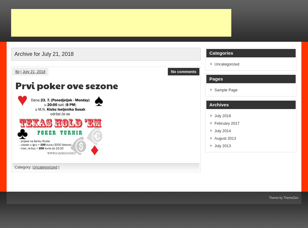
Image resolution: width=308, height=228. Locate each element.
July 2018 (222, 116)
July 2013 (222, 146)
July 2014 (222, 131)
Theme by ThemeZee (283, 197)
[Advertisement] (121, 22)
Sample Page (226, 90)
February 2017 (226, 123)
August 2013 (225, 138)
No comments (183, 71)
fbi (17, 71)
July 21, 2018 (34, 71)
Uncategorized (44, 167)
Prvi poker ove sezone (66, 85)
